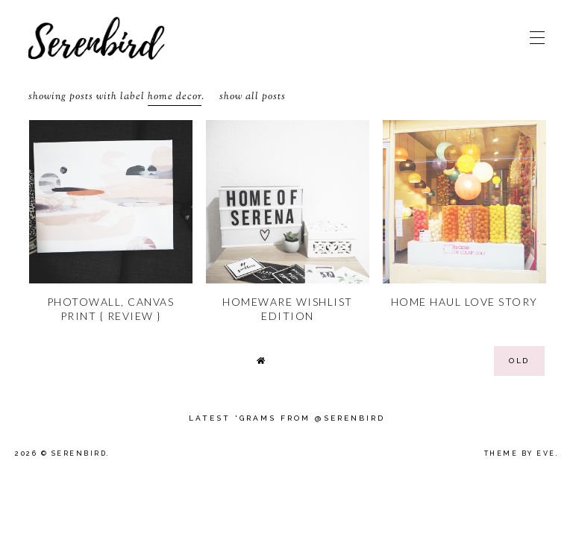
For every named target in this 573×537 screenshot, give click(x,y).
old (519, 361)
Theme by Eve (520, 453)
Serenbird (79, 453)
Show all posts (252, 97)
